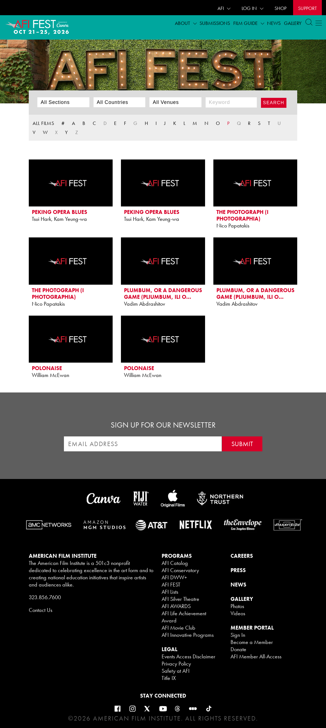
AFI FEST (171, 584)
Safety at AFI (176, 670)
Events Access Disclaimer (188, 656)
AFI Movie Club (178, 627)
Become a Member (252, 642)
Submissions (215, 23)
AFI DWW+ (174, 577)
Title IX (169, 678)
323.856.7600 (45, 597)
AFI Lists (170, 591)
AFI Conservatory (180, 570)
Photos (237, 606)
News (274, 23)
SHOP (280, 8)
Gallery (293, 23)
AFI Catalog (175, 563)
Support (307, 8)
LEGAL (169, 649)
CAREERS (242, 555)
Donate (238, 649)
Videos (238, 613)
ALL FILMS (43, 123)
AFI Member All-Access (256, 656)
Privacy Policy (176, 663)
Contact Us (40, 610)
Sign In (238, 634)
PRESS (238, 570)
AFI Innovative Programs (188, 634)
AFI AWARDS (176, 606)
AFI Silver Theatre (180, 599)
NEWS (238, 584)
